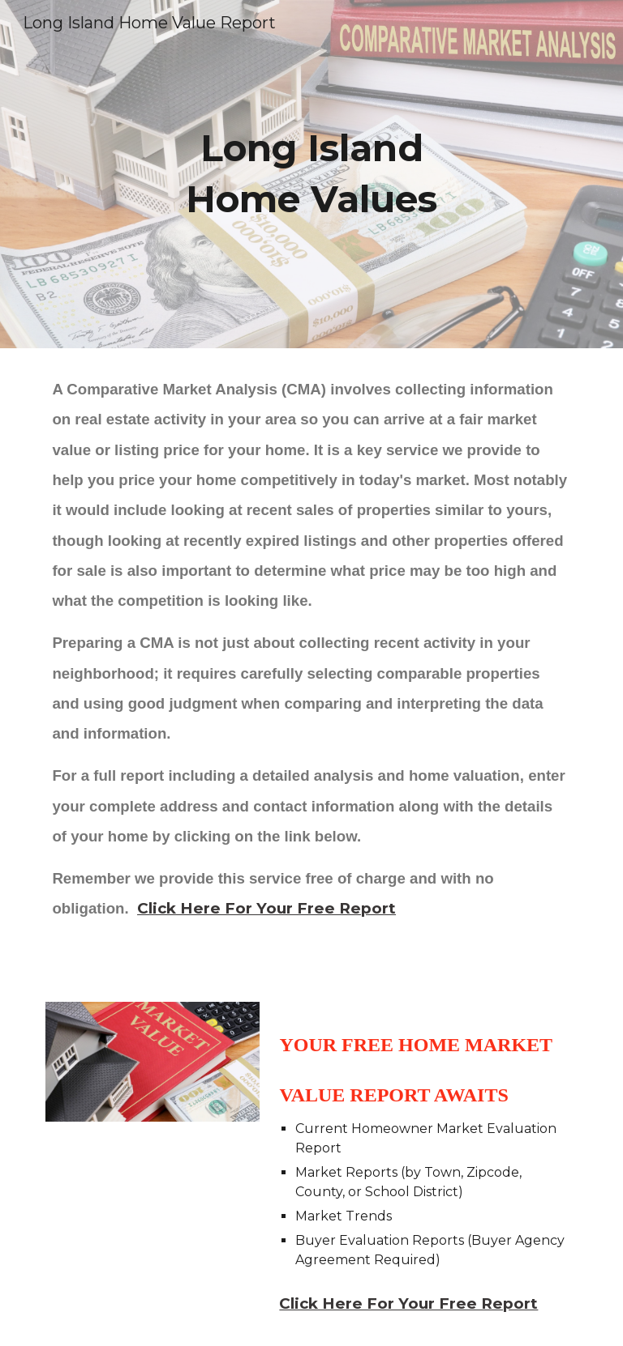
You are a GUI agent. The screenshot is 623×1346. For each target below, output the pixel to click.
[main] (311, 174)
